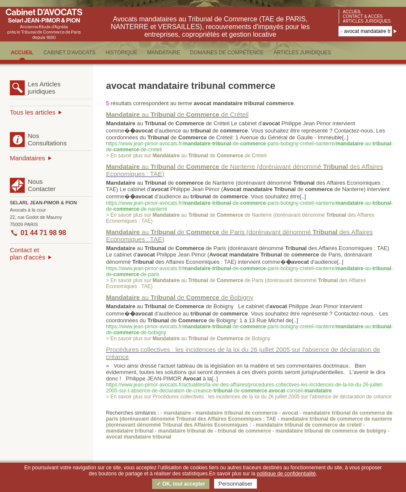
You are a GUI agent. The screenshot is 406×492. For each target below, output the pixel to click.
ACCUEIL (22, 53)
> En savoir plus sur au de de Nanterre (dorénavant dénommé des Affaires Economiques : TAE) (240, 218)
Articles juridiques (367, 21)
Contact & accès (363, 16)
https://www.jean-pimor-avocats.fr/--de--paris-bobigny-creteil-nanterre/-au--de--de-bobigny (249, 330)
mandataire (177, 413)
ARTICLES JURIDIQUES (302, 53)
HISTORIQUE (121, 53)
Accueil (352, 11)
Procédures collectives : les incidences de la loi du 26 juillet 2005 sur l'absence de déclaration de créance (243, 353)
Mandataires (27, 158)
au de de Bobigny (179, 297)
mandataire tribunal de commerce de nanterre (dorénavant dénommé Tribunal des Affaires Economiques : (249, 422)
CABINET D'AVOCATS (70, 53)
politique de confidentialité (286, 474)
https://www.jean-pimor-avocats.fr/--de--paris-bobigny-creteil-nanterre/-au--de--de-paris (249, 271)
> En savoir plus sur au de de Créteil (186, 156)
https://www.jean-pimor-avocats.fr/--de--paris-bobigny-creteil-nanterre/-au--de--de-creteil (249, 147)
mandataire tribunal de (185, 431)
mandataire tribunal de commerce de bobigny (331, 431)
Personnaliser (235, 483)
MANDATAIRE (163, 53)
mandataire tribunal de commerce (236, 413)
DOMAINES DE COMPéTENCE (227, 53)
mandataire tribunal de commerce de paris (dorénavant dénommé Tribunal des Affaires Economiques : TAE (249, 416)
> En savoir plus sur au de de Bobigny (188, 339)
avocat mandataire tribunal (138, 437)
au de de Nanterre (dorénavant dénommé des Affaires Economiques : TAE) (244, 170)
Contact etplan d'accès (27, 253)
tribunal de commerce (244, 431)
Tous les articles (33, 112)
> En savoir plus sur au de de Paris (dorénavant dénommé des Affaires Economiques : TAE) (236, 283)
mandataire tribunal (129, 431)
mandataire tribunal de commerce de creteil (309, 425)
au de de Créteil (177, 114)
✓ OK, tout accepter (180, 484)
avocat (290, 413)
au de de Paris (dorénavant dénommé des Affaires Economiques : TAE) (239, 235)
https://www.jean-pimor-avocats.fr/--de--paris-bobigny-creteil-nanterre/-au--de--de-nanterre (249, 206)
